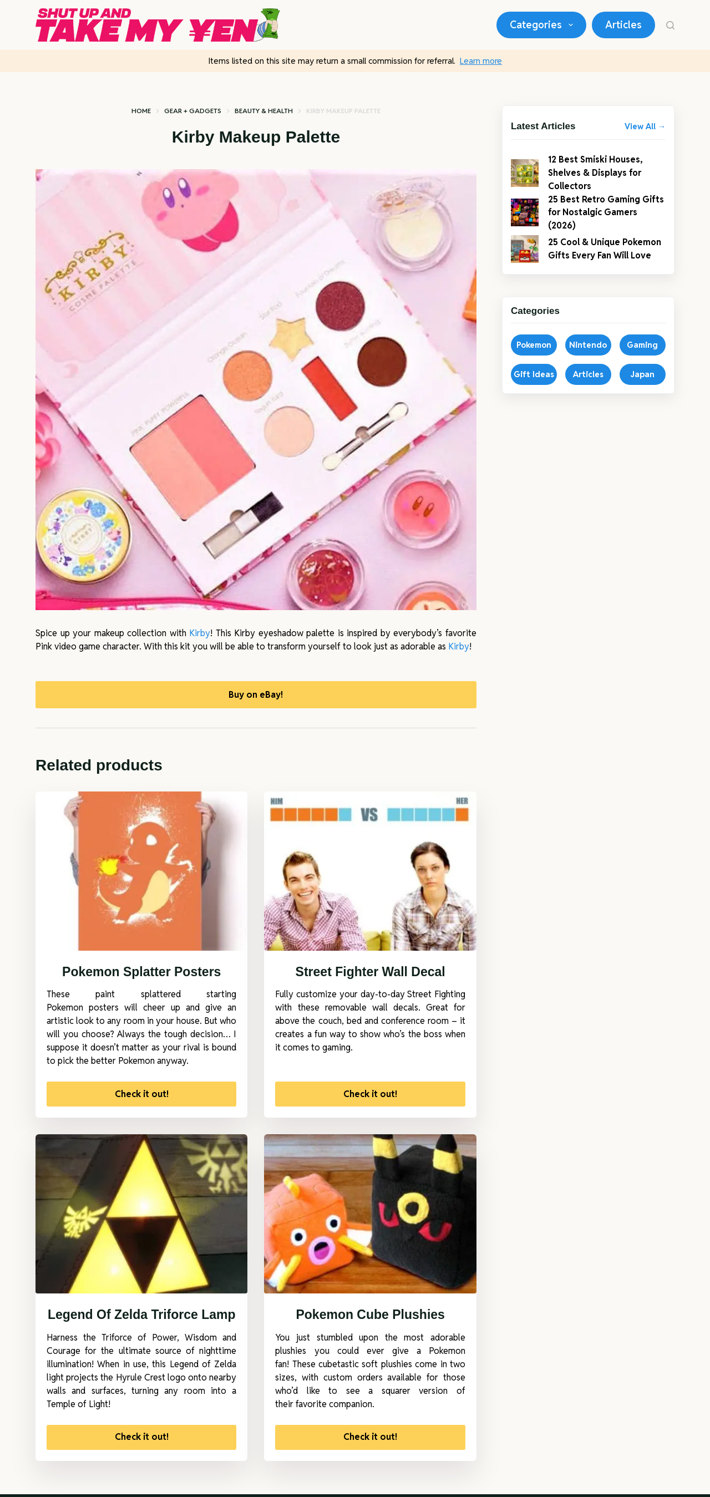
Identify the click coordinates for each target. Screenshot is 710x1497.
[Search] (670, 25)
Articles (623, 24)
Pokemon (533, 359)
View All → (645, 126)
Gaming (642, 359)
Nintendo (588, 359)
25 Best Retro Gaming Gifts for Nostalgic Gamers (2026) (598, 216)
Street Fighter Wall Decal (370, 974)
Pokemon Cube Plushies (370, 1318)
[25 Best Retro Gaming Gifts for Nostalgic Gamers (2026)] (525, 217)
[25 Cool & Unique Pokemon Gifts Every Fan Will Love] (525, 259)
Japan (642, 388)
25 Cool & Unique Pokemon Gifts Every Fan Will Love (604, 258)
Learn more (481, 60)
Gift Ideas (534, 388)
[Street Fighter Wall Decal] (370, 873)
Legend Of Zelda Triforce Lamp (142, 1318)
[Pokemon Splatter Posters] (141, 873)
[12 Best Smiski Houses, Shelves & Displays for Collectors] (525, 174)
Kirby (199, 633)
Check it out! (142, 1097)
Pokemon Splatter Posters (141, 974)
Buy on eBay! (256, 696)
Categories (543, 25)
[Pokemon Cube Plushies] (370, 1217)
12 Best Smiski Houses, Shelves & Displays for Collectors (599, 174)
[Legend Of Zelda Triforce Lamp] (141, 1217)
